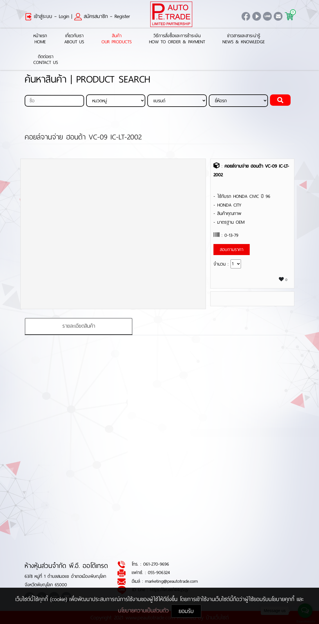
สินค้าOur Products (117, 39)
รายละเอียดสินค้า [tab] (78, 326)
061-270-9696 (156, 564)
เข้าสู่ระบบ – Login (47, 16)
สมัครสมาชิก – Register (102, 16)
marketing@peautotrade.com (171, 581)
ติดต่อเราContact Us (45, 60)
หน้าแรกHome (40, 39)
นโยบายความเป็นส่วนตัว (144, 610)
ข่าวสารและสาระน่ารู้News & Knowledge (243, 39)
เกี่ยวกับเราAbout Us (74, 39)
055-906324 (159, 573)
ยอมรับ (186, 611)
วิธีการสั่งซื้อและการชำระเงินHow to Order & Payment (177, 39)
